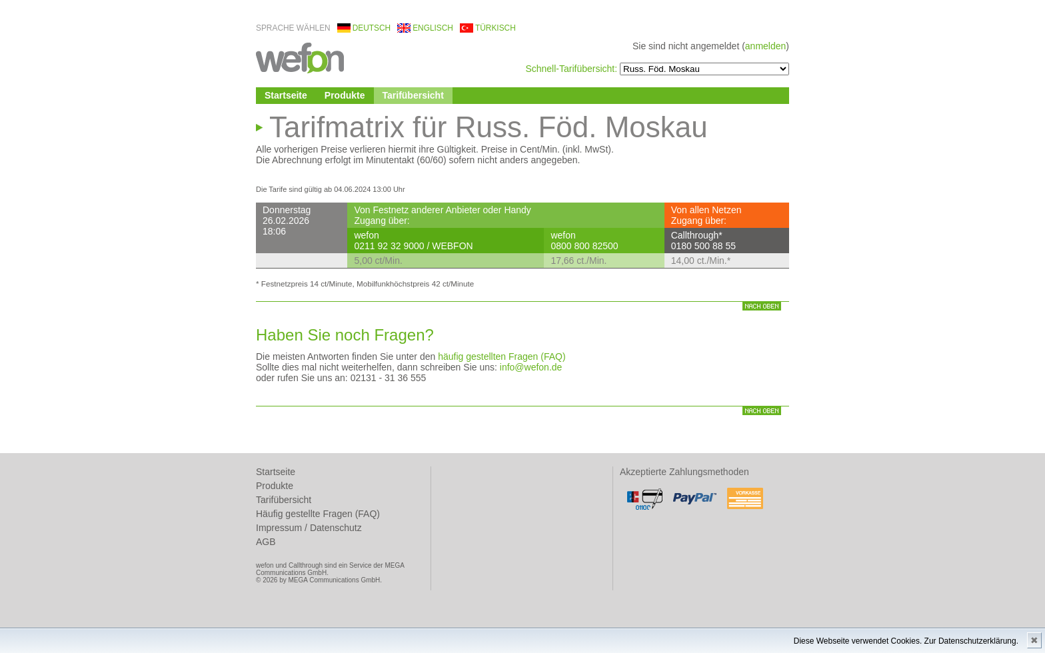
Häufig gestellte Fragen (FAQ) (318, 513)
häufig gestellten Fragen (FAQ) (501, 356)
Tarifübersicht (413, 95)
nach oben (761, 306)
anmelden (765, 46)
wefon (300, 57)
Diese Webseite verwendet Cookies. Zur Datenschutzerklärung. (906, 641)
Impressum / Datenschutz (309, 527)
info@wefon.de (531, 367)
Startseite (286, 95)
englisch (433, 28)
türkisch (495, 28)
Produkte (345, 95)
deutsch (372, 28)
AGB (266, 541)
